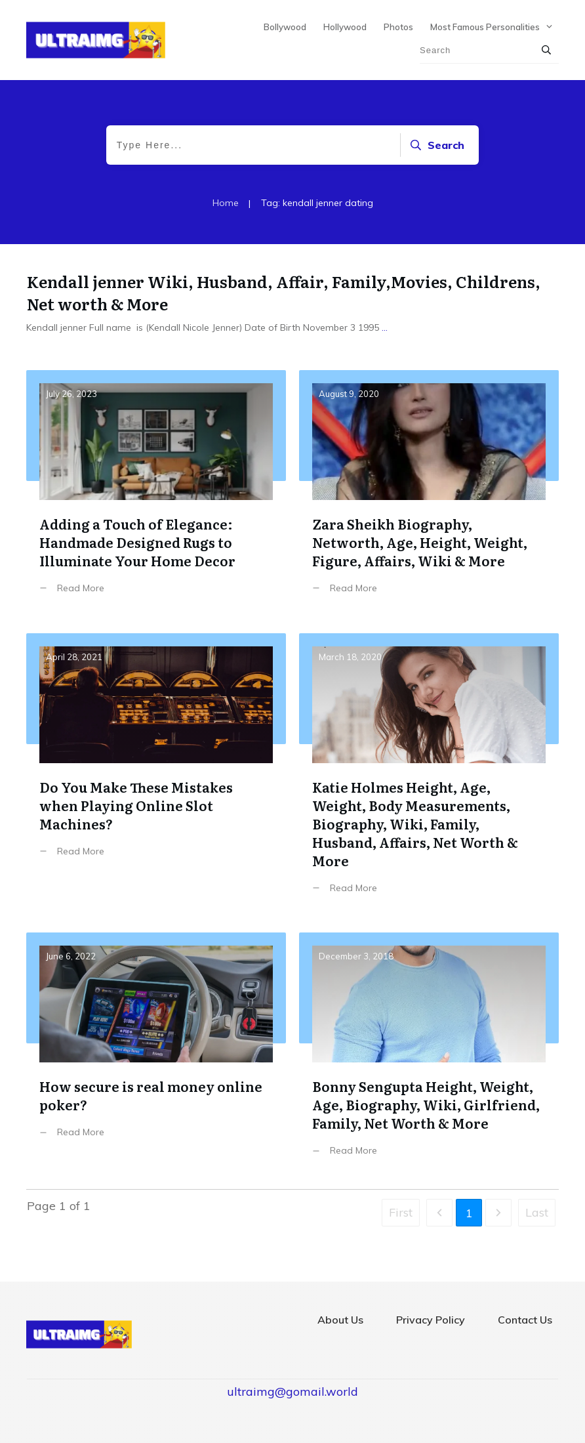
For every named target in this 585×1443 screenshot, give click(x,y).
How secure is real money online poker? (156, 1054)
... (385, 327)
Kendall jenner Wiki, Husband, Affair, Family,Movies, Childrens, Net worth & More (283, 292)
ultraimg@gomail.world (292, 1391)
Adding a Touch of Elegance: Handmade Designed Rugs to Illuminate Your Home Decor (156, 492)
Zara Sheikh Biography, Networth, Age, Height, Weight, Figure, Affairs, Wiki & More (429, 492)
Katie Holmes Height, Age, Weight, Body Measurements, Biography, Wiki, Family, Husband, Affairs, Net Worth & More (429, 773)
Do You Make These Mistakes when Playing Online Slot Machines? (156, 773)
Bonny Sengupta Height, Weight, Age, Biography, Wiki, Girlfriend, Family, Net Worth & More (429, 1054)
